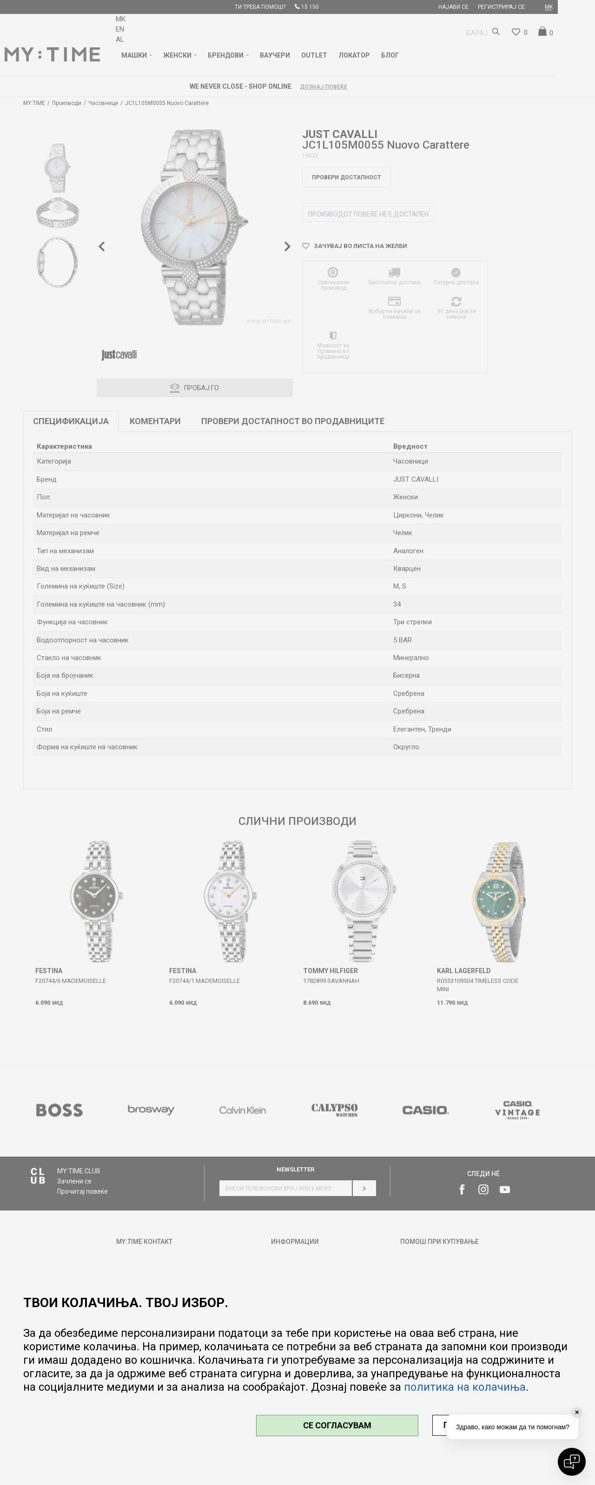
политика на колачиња (465, 1386)
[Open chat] (572, 1462)
